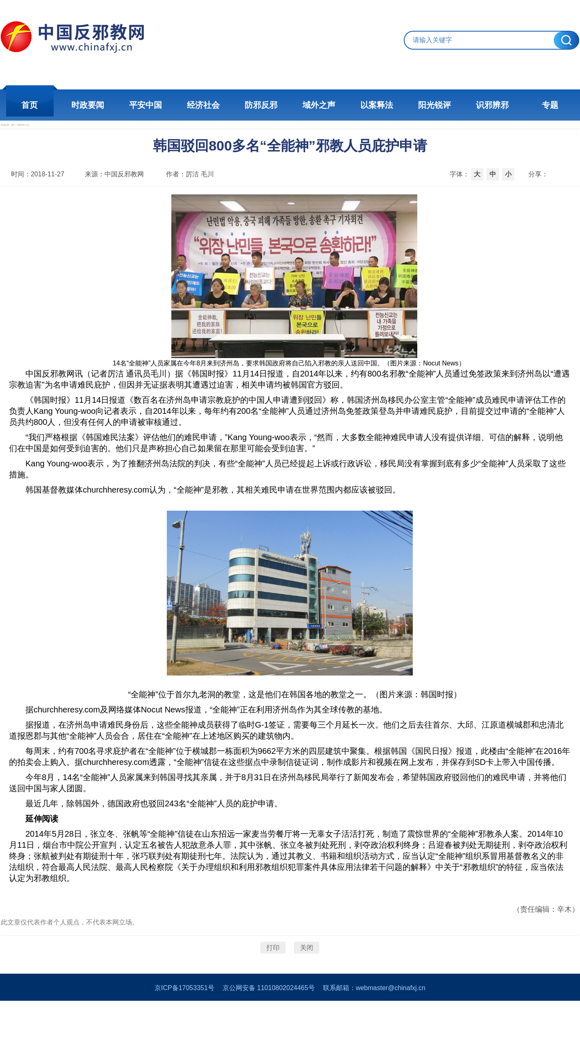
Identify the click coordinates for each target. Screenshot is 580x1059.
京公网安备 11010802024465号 (269, 1046)
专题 (548, 105)
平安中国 (146, 105)
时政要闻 (89, 105)
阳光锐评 (433, 105)
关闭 (307, 990)
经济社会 (204, 105)
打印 (273, 990)
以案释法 (376, 105)
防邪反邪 (261, 105)
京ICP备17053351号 (184, 1046)
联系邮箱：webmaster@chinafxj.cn (374, 1046)
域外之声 (319, 105)
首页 (32, 105)
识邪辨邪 (491, 105)
